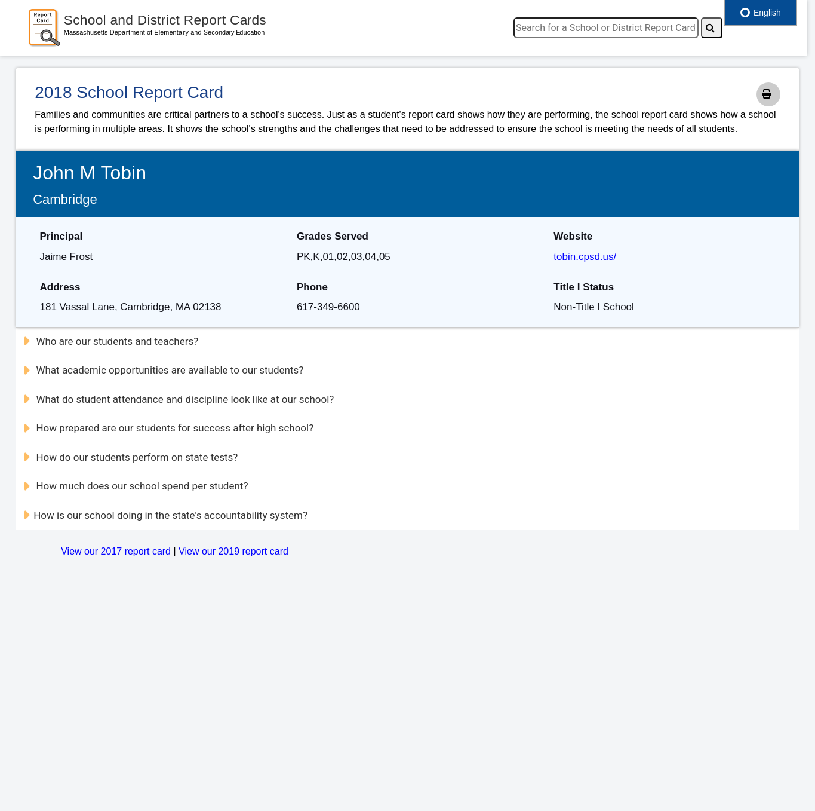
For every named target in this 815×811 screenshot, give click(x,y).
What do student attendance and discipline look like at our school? (178, 399)
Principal (61, 236)
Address (60, 287)
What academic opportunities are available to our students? (163, 370)
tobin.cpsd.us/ (584, 256)
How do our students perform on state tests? (130, 457)
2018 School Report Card (129, 92)
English (760, 12)
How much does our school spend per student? (135, 486)
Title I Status (583, 287)
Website (572, 236)
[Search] (711, 27)
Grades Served (332, 236)
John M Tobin (89, 172)
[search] (606, 27)
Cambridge (65, 199)
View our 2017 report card (116, 551)
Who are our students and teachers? (110, 341)
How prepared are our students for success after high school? (168, 428)
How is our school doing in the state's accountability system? (165, 515)
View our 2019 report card (233, 551)
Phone (312, 287)
